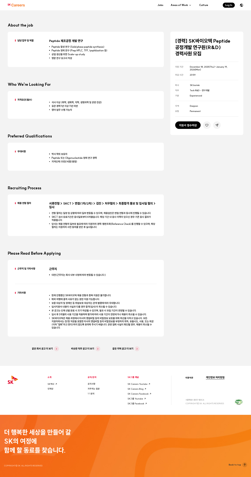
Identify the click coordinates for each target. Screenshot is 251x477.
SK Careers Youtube (139, 383)
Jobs (160, 5)
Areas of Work (181, 5)
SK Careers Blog (137, 388)
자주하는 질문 (94, 388)
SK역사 (53, 383)
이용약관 (189, 377)
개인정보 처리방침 (215, 377)
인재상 (50, 388)
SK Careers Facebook (140, 393)
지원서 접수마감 (188, 125)
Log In (228, 5)
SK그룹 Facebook (138, 403)
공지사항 (91, 384)
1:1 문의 (91, 393)
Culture (203, 5)
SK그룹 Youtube (137, 398)
